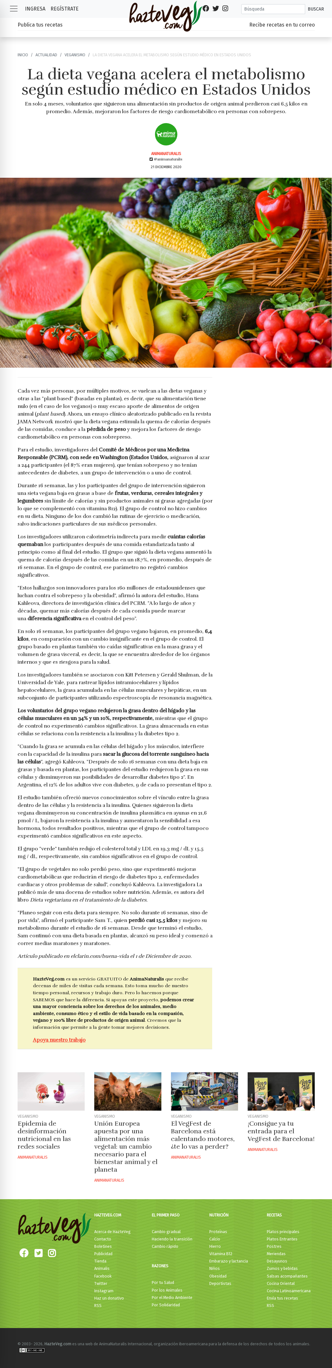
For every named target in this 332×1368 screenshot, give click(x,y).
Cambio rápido (165, 1246)
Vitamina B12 (220, 1253)
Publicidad (103, 1253)
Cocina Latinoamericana (289, 1290)
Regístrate (64, 9)
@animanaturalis (166, 159)
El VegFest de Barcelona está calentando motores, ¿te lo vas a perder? (203, 1135)
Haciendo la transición (172, 1239)
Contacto (102, 1239)
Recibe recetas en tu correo (282, 25)
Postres (274, 1246)
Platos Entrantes (282, 1239)
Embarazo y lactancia (228, 1261)
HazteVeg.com (107, 1215)
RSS (98, 1305)
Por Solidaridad (166, 1304)
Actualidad (46, 54)
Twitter (100, 1283)
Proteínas (218, 1231)
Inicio (23, 54)
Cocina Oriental (281, 1283)
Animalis (102, 1268)
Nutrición (218, 1215)
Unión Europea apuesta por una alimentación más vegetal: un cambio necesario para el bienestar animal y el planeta (126, 1147)
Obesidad (218, 1276)
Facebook (103, 1276)
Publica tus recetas (40, 25)
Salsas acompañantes (287, 1276)
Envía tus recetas (282, 1298)
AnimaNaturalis (166, 153)
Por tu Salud (163, 1282)
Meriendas (276, 1253)
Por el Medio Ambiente (172, 1297)
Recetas (274, 1215)
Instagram (103, 1290)
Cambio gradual (166, 1231)
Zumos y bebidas (282, 1268)
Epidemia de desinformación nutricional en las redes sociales (44, 1135)
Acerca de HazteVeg (112, 1231)
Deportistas (220, 1283)
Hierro (215, 1246)
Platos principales (283, 1231)
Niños (214, 1268)
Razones (160, 1265)
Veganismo (75, 54)
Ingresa (35, 9)
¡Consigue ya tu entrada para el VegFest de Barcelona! (281, 1131)
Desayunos (277, 1261)
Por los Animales (167, 1290)
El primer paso (166, 1215)
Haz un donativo (109, 1298)
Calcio (214, 1239)
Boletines (103, 1246)
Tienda (100, 1261)
